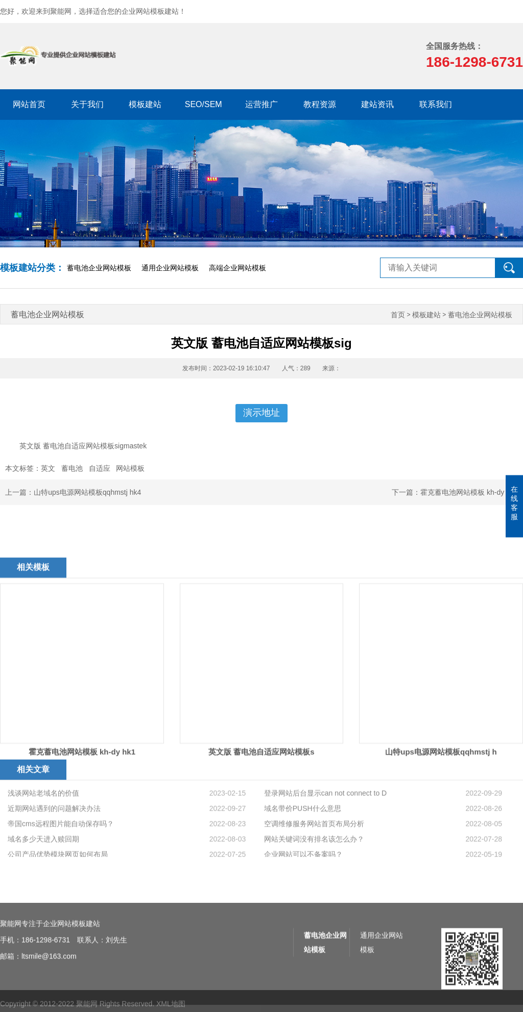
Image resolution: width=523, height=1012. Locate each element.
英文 (48, 468)
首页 (398, 315)
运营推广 (261, 104)
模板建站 (145, 104)
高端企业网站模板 (237, 268)
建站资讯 (377, 104)
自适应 (99, 468)
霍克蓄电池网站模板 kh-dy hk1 (469, 492)
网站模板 (130, 468)
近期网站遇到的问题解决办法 (54, 845)
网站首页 (29, 104)
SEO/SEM (203, 104)
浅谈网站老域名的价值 (43, 829)
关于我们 (87, 104)
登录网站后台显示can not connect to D (325, 829)
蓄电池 (72, 468)
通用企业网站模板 (170, 268)
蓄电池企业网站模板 (99, 268)
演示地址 (261, 413)
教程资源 (319, 104)
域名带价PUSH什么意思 (302, 845)
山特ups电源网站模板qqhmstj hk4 (87, 492)
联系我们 (435, 104)
